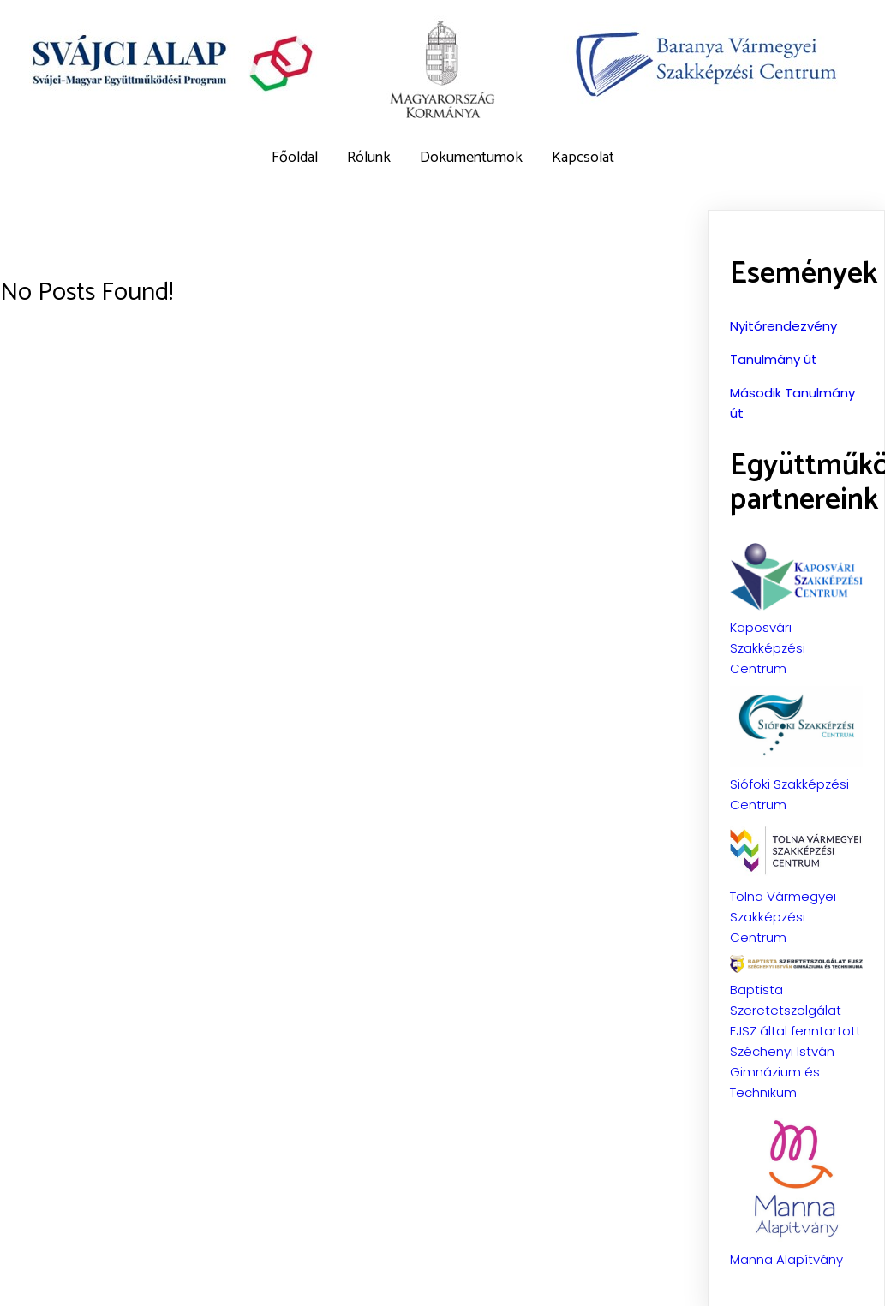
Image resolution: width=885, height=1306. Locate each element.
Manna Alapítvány (786, 1258)
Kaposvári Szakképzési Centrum (767, 647)
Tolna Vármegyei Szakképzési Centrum (783, 915)
